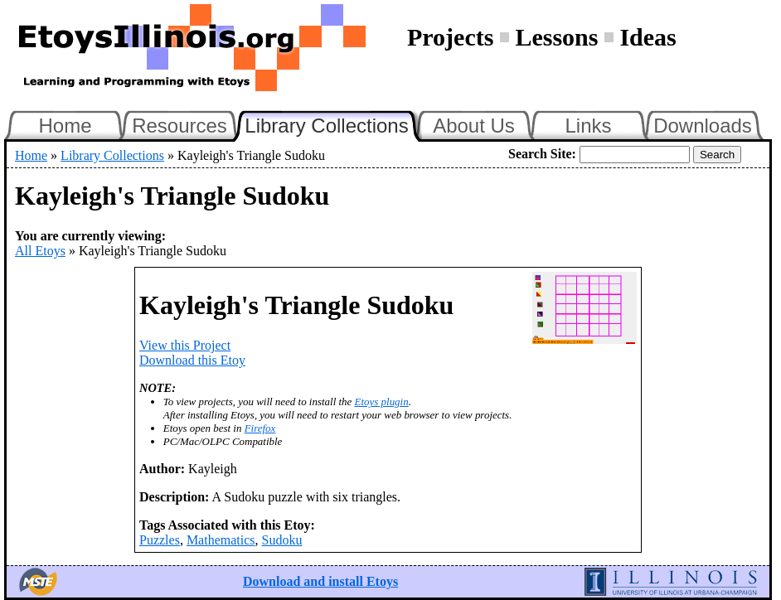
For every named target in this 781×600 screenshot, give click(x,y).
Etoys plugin (382, 401)
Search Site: (542, 154)
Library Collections (333, 123)
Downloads (702, 125)
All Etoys (40, 251)
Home (64, 125)
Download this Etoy (192, 360)
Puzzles (159, 540)
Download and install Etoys (320, 581)
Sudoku (282, 540)
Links (588, 125)
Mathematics (221, 540)
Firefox (260, 428)
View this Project (184, 345)
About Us (474, 125)
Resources (179, 125)
